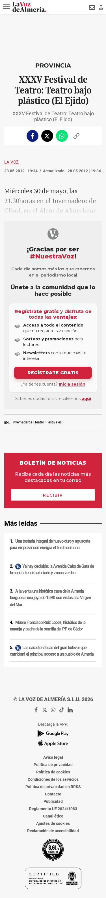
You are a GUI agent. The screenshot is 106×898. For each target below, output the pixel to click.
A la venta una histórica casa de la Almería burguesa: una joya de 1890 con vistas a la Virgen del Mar (50, 597)
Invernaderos (22, 422)
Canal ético (53, 816)
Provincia (53, 65)
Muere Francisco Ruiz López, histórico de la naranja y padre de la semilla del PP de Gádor (47, 626)
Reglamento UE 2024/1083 (53, 808)
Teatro (39, 422)
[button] (6, 7)
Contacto (53, 794)
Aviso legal (53, 757)
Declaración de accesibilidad (53, 831)
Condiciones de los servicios (53, 779)
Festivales (54, 422)
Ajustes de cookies (53, 823)
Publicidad (53, 801)
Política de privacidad (53, 764)
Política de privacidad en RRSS (53, 786)
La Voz (11, 162)
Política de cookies (53, 772)
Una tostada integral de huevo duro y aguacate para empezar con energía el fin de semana (50, 544)
